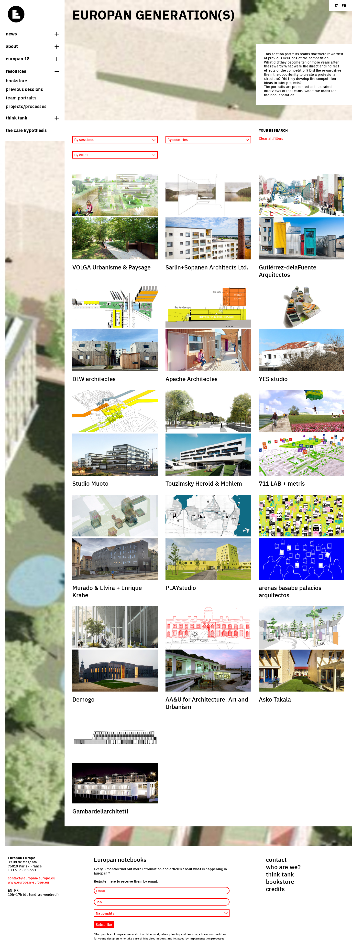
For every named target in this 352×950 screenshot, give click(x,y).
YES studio (273, 378)
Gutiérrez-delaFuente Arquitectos (287, 270)
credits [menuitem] (275, 889)
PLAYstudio (180, 587)
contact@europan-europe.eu (31, 877)
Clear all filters (271, 138)
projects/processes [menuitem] (26, 106)
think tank (32, 117)
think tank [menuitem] (280, 874)
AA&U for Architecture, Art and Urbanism (206, 703)
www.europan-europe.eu (28, 882)
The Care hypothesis (26, 130)
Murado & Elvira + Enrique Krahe (107, 591)
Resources (32, 71)
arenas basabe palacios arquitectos (290, 591)
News (32, 33)
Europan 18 (32, 58)
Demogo (83, 699)
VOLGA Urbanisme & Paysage (111, 267)
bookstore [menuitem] (16, 80)
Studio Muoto (90, 483)
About (32, 46)
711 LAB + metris (282, 483)
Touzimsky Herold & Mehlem (203, 483)
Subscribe (104, 924)
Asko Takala (275, 699)
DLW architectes (94, 378)
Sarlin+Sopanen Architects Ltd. (206, 267)
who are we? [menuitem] (283, 867)
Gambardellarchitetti (100, 811)
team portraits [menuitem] (21, 98)
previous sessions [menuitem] (24, 89)
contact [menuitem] (276, 859)
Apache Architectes (191, 378)
